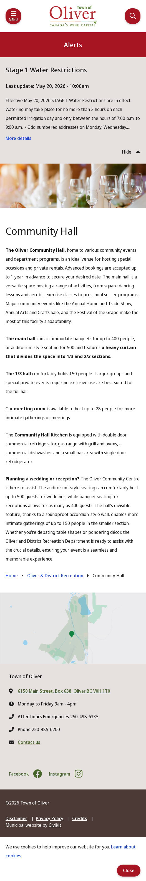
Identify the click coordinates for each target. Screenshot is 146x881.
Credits (79, 818)
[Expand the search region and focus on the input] (132, 16)
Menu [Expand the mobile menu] (13, 19)
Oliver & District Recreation (55, 575)
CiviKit (55, 825)
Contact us (29, 742)
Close (128, 870)
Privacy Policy (49, 818)
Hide (126, 152)
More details (18, 138)
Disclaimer (16, 818)
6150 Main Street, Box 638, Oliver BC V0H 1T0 (64, 691)
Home (12, 575)
